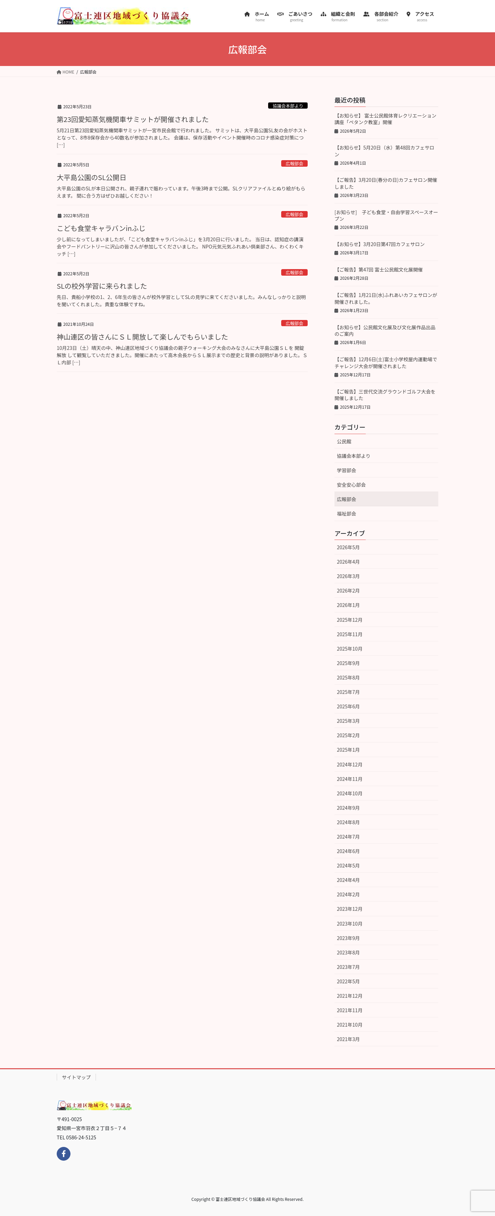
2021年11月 (350, 1010)
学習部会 (346, 470)
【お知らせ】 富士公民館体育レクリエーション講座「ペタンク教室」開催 (385, 119)
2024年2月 (348, 894)
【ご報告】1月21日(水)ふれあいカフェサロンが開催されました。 (385, 298)
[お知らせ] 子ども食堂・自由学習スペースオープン (386, 215)
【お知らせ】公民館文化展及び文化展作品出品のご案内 (385, 331)
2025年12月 (350, 619)
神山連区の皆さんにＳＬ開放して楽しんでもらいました (142, 337)
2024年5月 (348, 865)
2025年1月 (348, 749)
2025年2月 (348, 735)
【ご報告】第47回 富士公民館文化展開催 (378, 269)
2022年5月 (348, 981)
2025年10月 (350, 648)
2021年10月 (350, 1024)
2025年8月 (348, 677)
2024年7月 (348, 836)
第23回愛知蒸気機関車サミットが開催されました (133, 119)
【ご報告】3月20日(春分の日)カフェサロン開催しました (385, 183)
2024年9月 (348, 807)
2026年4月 (348, 561)
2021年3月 (348, 1039)
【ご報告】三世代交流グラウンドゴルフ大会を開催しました (385, 395)
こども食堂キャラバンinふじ (101, 228)
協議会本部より (288, 105)
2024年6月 (348, 851)
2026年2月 (348, 590)
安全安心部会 (351, 484)
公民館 (344, 441)
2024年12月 (350, 764)
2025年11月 (350, 634)
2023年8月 (348, 952)
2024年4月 (348, 879)
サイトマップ (76, 1077)
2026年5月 (348, 547)
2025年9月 (348, 663)
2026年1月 (348, 604)
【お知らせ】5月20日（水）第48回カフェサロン (384, 151)
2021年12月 (350, 995)
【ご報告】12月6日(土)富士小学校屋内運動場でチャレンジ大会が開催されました (385, 362)
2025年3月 (348, 720)
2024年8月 (348, 822)
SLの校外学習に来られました (102, 286)
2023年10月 (350, 923)
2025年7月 (348, 691)
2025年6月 (348, 706)
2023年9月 (348, 938)
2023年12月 (350, 908)
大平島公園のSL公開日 (91, 177)
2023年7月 (348, 966)
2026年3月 (348, 576)
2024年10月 (350, 793)
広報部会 (294, 163)
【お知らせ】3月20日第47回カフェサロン (379, 244)
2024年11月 (350, 778)
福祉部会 (346, 513)
